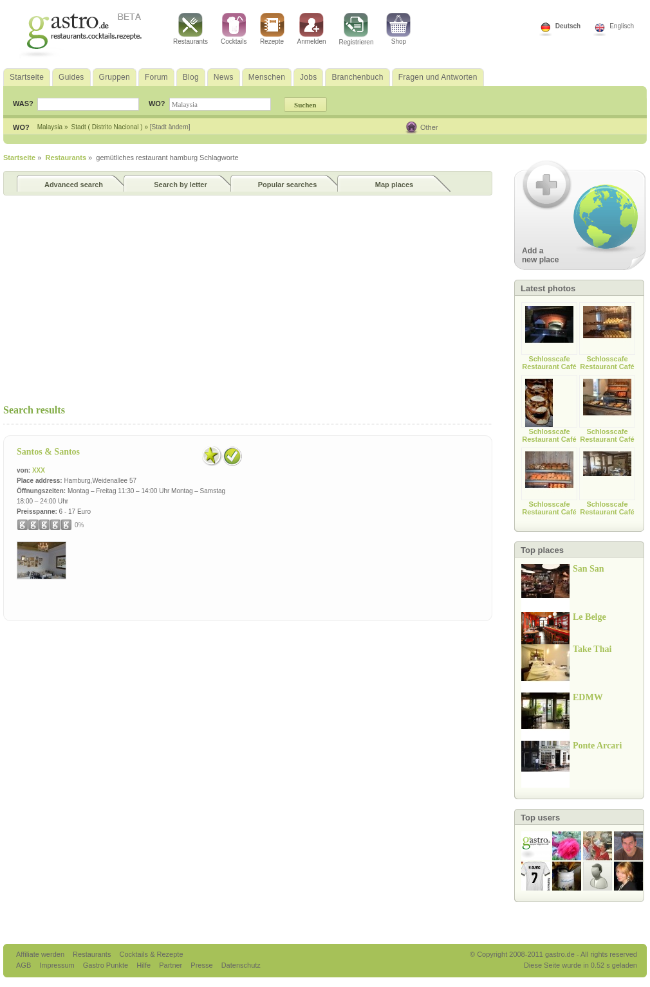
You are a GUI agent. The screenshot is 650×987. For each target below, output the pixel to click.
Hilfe (144, 965)
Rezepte (272, 29)
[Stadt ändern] (170, 127)
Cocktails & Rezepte (151, 954)
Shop (398, 29)
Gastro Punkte (106, 965)
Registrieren (356, 29)
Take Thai (592, 649)
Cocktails (234, 29)
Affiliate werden (41, 954)
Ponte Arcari (597, 745)
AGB (24, 965)
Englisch (621, 26)
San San (588, 569)
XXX (38, 470)
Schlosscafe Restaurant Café (549, 362)
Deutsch (567, 26)
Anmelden (311, 29)
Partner (171, 965)
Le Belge (589, 617)
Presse (201, 965)
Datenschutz (241, 965)
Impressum (57, 965)
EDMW (588, 697)
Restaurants (190, 29)
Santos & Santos (48, 452)
